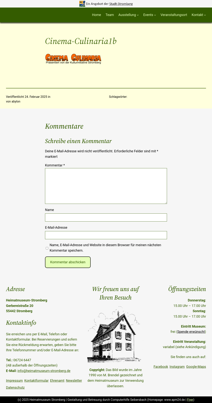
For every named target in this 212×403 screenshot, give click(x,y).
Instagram (177, 367)
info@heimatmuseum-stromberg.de (43, 371)
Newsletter (74, 381)
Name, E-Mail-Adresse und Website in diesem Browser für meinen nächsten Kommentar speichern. (105, 247)
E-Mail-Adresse (56, 227)
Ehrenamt (57, 381)
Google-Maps (196, 367)
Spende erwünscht (191, 332)
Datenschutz (15, 387)
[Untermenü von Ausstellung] (138, 15)
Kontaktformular (36, 381)
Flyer (190, 399)
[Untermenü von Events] (155, 15)
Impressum (14, 381)
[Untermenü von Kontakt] (205, 15)
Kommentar (55, 165)
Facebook (160, 367)
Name (49, 210)
